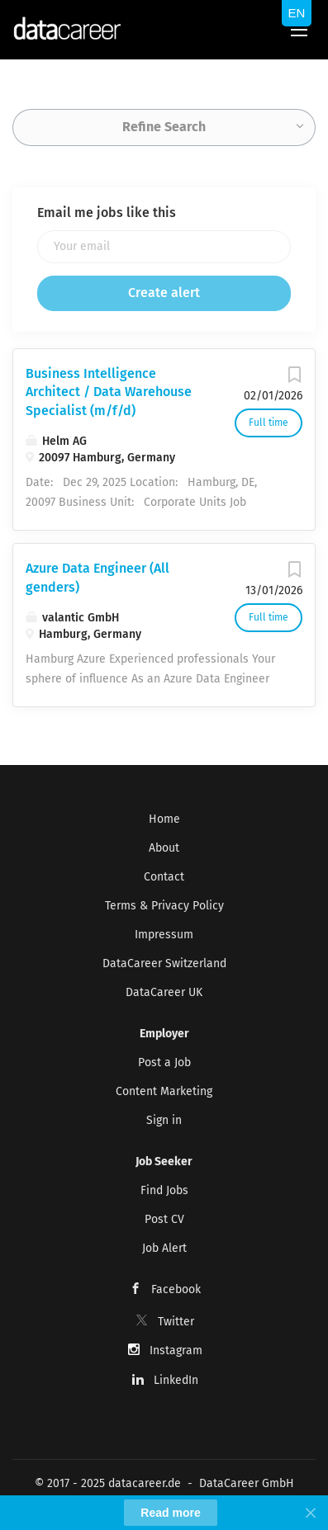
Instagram (176, 1350)
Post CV (164, 1219)
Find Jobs (164, 1190)
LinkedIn (176, 1380)
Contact (164, 877)
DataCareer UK (164, 992)
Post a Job (164, 1062)
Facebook (176, 1289)
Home (164, 819)
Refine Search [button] (164, 127)
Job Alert (164, 1248)
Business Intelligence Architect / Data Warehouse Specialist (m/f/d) (109, 392)
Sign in (164, 1120)
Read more (170, 1512)
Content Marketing (164, 1091)
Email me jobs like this (106, 212)
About (164, 848)
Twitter (176, 1322)
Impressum (164, 935)
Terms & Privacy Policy (164, 906)
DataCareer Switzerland (164, 963)
